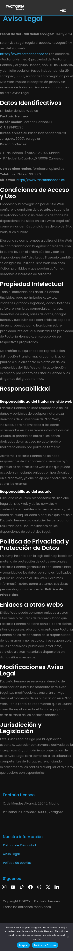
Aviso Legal (11, 854)
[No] (68, 937)
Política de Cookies (45, 945)
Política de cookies (17, 863)
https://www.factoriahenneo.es (24, 54)
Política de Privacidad (19, 845)
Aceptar (23, 945)
